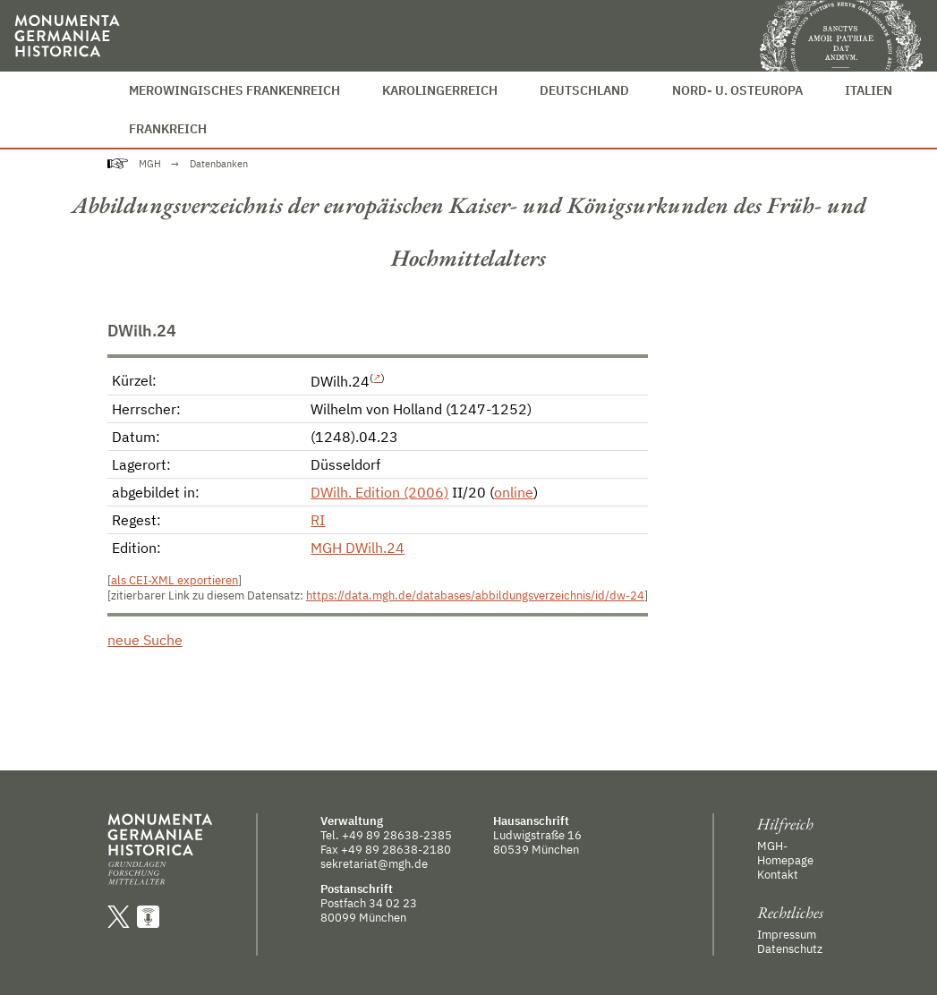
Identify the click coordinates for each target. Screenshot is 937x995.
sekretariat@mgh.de (374, 863)
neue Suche (145, 640)
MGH (150, 163)
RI (318, 520)
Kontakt (777, 874)
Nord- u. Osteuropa (737, 89)
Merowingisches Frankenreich (234, 89)
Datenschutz (789, 948)
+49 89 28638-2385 (397, 835)
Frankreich (168, 128)
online (513, 492)
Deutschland (584, 89)
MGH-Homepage (785, 852)
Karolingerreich (440, 89)
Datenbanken (219, 163)
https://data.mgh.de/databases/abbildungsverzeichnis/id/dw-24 (475, 595)
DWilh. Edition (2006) (379, 492)
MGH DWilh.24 (358, 548)
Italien (868, 89)
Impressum (786, 934)
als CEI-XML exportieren (174, 580)
